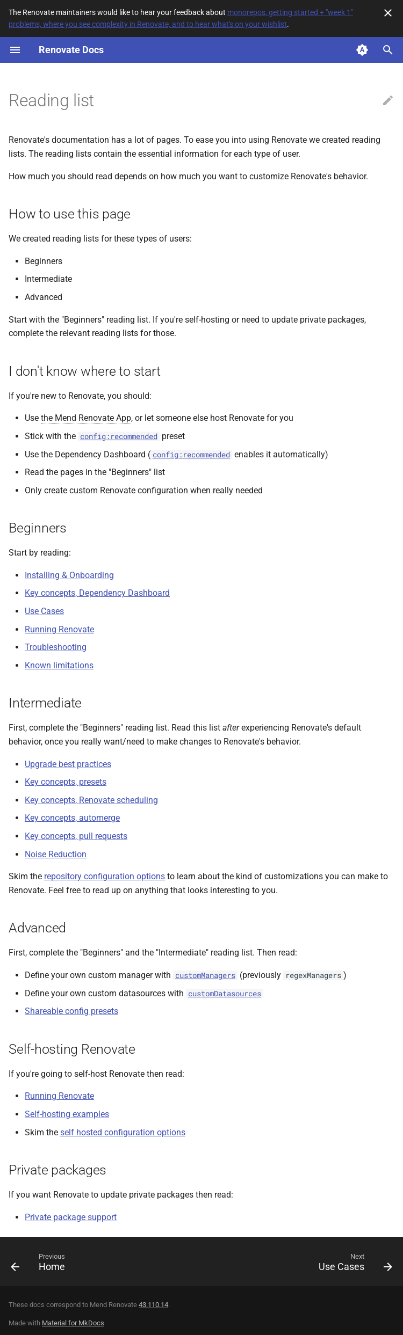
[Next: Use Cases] (353, 1265)
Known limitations (59, 665)
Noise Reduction (56, 854)
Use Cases (44, 611)
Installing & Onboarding (69, 575)
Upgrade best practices (68, 764)
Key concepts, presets (65, 782)
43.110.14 (153, 1305)
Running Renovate (59, 629)
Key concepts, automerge (72, 818)
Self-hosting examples (67, 1114)
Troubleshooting (56, 647)
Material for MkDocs (73, 1323)
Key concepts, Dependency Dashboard (97, 593)
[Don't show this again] (388, 12)
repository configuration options (104, 876)
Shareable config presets (71, 1011)
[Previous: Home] (40, 1265)
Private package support (71, 1217)
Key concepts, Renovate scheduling (91, 800)
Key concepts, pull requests (76, 836)
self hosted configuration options (122, 1132)
